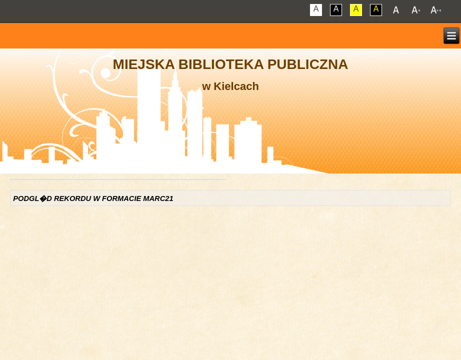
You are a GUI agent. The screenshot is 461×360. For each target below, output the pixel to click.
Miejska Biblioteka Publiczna (230, 64)
